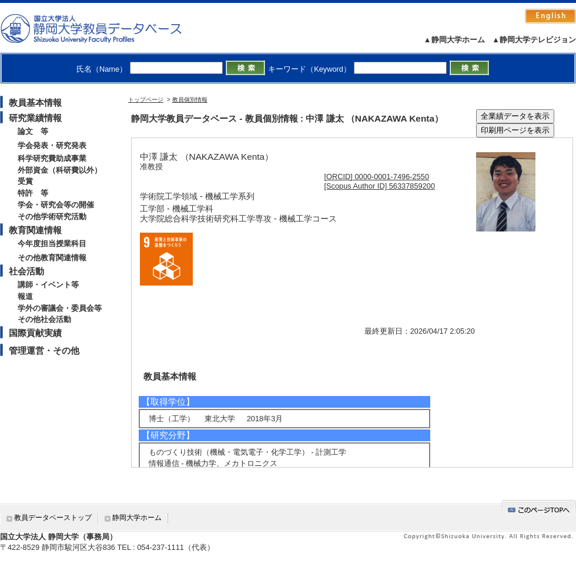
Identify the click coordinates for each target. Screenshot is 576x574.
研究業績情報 (35, 118)
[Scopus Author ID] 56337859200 (380, 186)
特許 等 (33, 193)
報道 (25, 296)
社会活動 (26, 271)
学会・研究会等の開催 (56, 204)
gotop (539, 508)
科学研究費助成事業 (52, 158)
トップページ (145, 99)
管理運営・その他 (44, 350)
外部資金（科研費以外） (60, 170)
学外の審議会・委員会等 (60, 308)
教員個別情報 (189, 99)
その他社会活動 (44, 319)
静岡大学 (103, 28)
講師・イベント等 (48, 284)
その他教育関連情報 (52, 257)
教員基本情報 (35, 103)
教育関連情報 (35, 230)
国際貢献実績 (35, 333)
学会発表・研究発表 (52, 145)
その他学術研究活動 (52, 216)
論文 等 (33, 131)
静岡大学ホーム (137, 517)
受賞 (25, 181)
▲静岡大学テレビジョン (534, 39)
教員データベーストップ (53, 517)
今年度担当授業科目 (52, 243)
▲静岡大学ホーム (454, 39)
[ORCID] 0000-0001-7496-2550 (377, 176)
